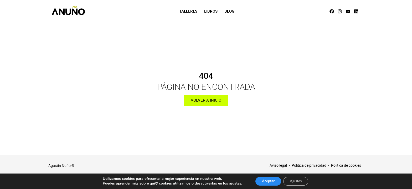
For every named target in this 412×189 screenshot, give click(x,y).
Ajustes (297, 180)
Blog (229, 11)
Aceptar (266, 180)
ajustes (232, 183)
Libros (211, 11)
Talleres (188, 11)
